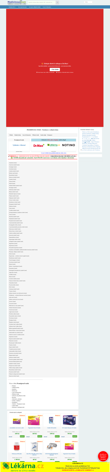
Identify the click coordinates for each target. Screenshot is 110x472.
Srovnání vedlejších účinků (34, 7)
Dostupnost (49, 135)
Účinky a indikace (16, 400)
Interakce (14, 389)
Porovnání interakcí (22, 7)
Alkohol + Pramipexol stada (18, 404)
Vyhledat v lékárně (19, 145)
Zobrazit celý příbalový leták (18, 395)
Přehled (11, 135)
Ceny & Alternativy (47, 7)
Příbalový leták (35, 135)
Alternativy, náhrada (16, 399)
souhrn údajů (15, 405)
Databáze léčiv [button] (12, 7)
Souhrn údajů (43, 135)
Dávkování (14, 390)
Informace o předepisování (18, 407)
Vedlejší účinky (17, 135)
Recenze (14, 397)
